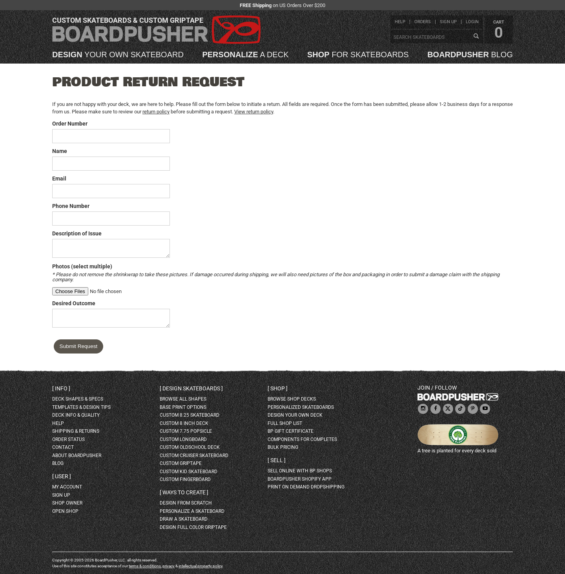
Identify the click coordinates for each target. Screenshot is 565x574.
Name (59, 151)
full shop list (285, 423)
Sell (276, 460)
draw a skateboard (184, 519)
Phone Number (70, 206)
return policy (156, 112)
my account (67, 487)
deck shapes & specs (77, 399)
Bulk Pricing (283, 447)
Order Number (69, 123)
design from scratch (186, 503)
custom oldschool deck (190, 447)
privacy (168, 566)
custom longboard (183, 439)
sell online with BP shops (300, 471)
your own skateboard (118, 54)
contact (63, 447)
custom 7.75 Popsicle (186, 431)
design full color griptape (193, 527)
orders (422, 21)
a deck (245, 54)
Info (61, 388)
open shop (65, 511)
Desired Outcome (73, 303)
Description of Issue (77, 233)
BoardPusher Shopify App (300, 479)
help (400, 21)
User (61, 476)
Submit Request (79, 346)
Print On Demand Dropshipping (306, 487)
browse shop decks (292, 399)
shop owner (67, 503)
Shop (277, 388)
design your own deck (295, 415)
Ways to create (184, 492)
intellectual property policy (200, 566)
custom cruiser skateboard (194, 455)
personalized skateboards (301, 407)
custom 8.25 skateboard (189, 415)
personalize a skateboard (192, 511)
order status (68, 439)
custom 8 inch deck (184, 423)
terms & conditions (145, 566)
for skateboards (358, 54)
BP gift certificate (290, 431)
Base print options (183, 407)
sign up (448, 21)
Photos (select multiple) (82, 266)
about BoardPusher (76, 455)
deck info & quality (76, 415)
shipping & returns (75, 431)
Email (59, 178)
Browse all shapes (183, 399)
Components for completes (302, 439)
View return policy (253, 112)
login (472, 21)
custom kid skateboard (188, 471)
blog (470, 54)
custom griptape (181, 463)
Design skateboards (191, 388)
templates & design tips (81, 407)
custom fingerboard (185, 479)
